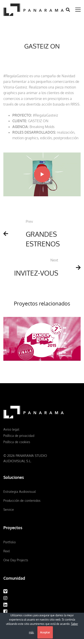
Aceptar (45, 632)
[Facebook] (5, 611)
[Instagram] (5, 598)
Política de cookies (16, 442)
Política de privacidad (18, 436)
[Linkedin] (5, 604)
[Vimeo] (5, 591)
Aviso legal (11, 429)
